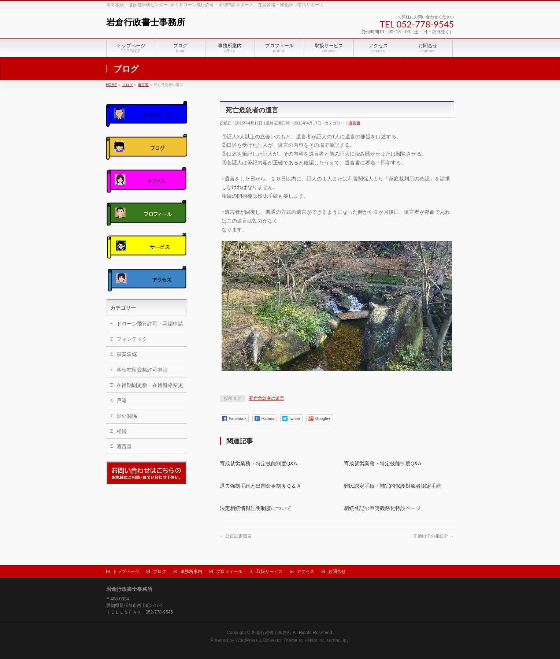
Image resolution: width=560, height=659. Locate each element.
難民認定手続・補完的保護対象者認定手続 (392, 486)
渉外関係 (126, 416)
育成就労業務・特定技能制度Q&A (258, 463)
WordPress (247, 640)
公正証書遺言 (236, 536)
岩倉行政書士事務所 (145, 22)
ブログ (159, 571)
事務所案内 (191, 571)
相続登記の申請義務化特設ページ (382, 508)
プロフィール (229, 571)
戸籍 (121, 400)
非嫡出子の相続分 (433, 536)
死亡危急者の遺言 (266, 398)
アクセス (305, 571)
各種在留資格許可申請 (142, 370)
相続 (121, 431)
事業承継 (126, 354)
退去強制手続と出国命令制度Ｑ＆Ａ (260, 486)
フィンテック (131, 339)
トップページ (126, 571)
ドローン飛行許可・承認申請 (149, 324)
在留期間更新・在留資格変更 (149, 385)
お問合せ (337, 571)
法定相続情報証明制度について (256, 508)
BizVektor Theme (280, 640)
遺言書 (354, 123)
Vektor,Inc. (315, 640)
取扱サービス (269, 571)
